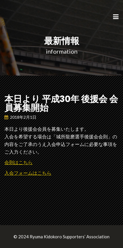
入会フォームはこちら (27, 173)
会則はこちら (18, 162)
